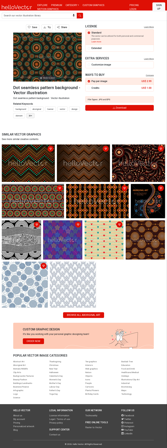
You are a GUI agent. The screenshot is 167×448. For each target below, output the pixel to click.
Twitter (126, 419)
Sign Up (159, 7)
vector (62, 109)
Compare (150, 75)
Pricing (134, 5)
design (74, 109)
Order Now (33, 341)
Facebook (127, 415)
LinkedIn (126, 433)
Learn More (149, 27)
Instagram (127, 426)
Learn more (96, 42)
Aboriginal (36, 109)
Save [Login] (32, 27)
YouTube (127, 430)
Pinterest (127, 422)
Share (62, 27)
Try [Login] (47, 27)
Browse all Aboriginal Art (83, 315)
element (19, 116)
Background (21, 109)
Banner (50, 109)
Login (132, 9)
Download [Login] (119, 107)
